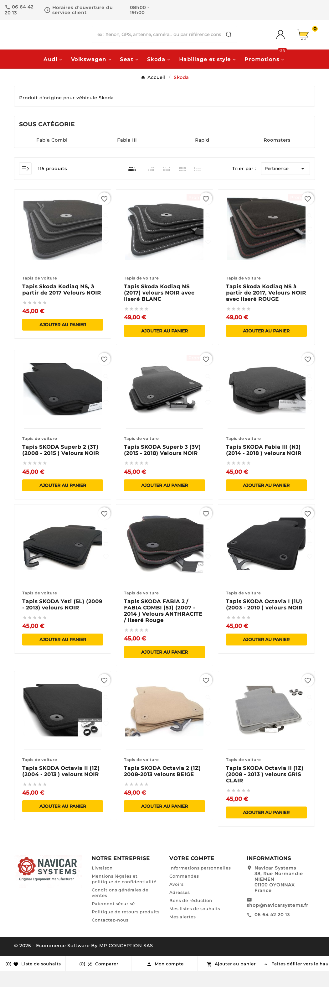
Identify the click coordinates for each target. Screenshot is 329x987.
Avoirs (176, 899)
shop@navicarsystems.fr (277, 921)
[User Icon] (286, 42)
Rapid (202, 156)
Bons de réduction (190, 916)
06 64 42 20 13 (272, 930)
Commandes (184, 891)
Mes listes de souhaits (194, 924)
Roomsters (277, 156)
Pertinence (285, 184)
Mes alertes (182, 932)
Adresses (179, 908)
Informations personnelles (200, 883)
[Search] (229, 42)
